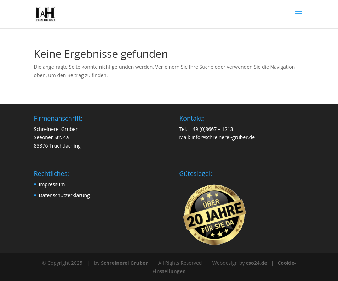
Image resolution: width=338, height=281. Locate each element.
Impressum (52, 184)
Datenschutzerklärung (64, 195)
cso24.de (256, 262)
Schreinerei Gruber (124, 262)
